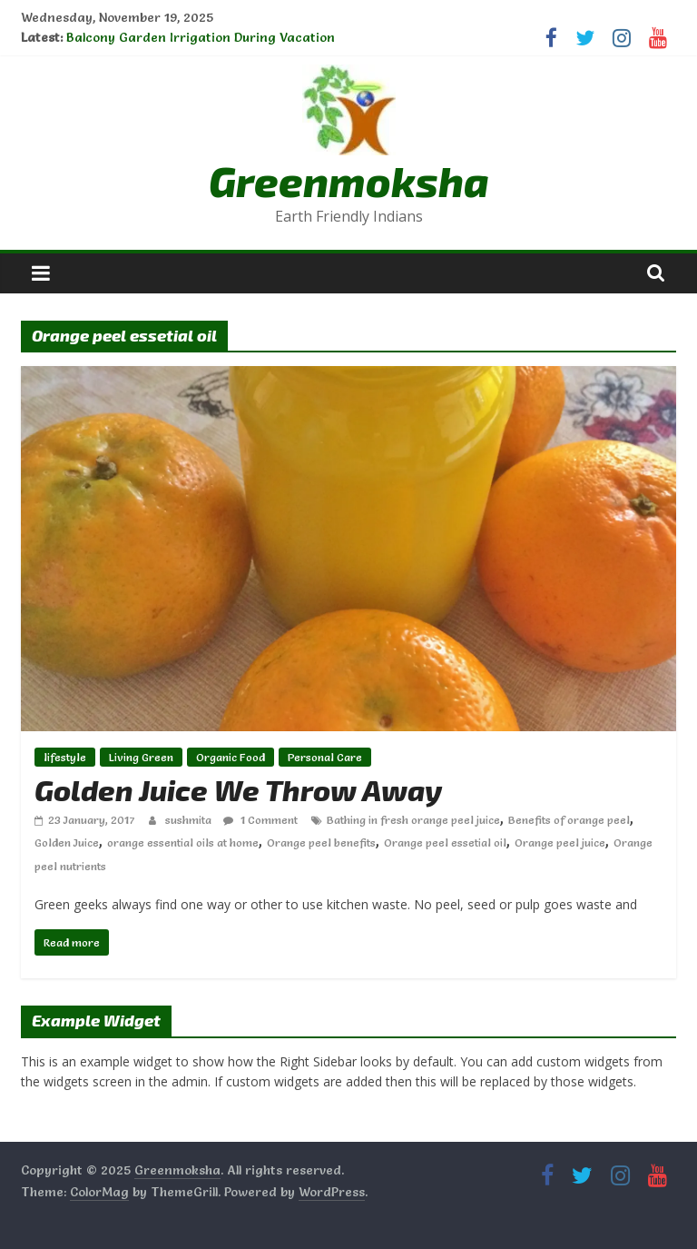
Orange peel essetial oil (445, 842)
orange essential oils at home (183, 842)
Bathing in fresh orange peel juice (413, 820)
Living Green (141, 757)
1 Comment (260, 820)
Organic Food (230, 757)
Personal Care (325, 757)
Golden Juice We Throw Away (238, 789)
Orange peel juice (560, 842)
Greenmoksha (349, 180)
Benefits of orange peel (569, 820)
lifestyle (65, 757)
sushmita (189, 820)
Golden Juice (66, 842)
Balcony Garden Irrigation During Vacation (200, 37)
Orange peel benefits (321, 842)
